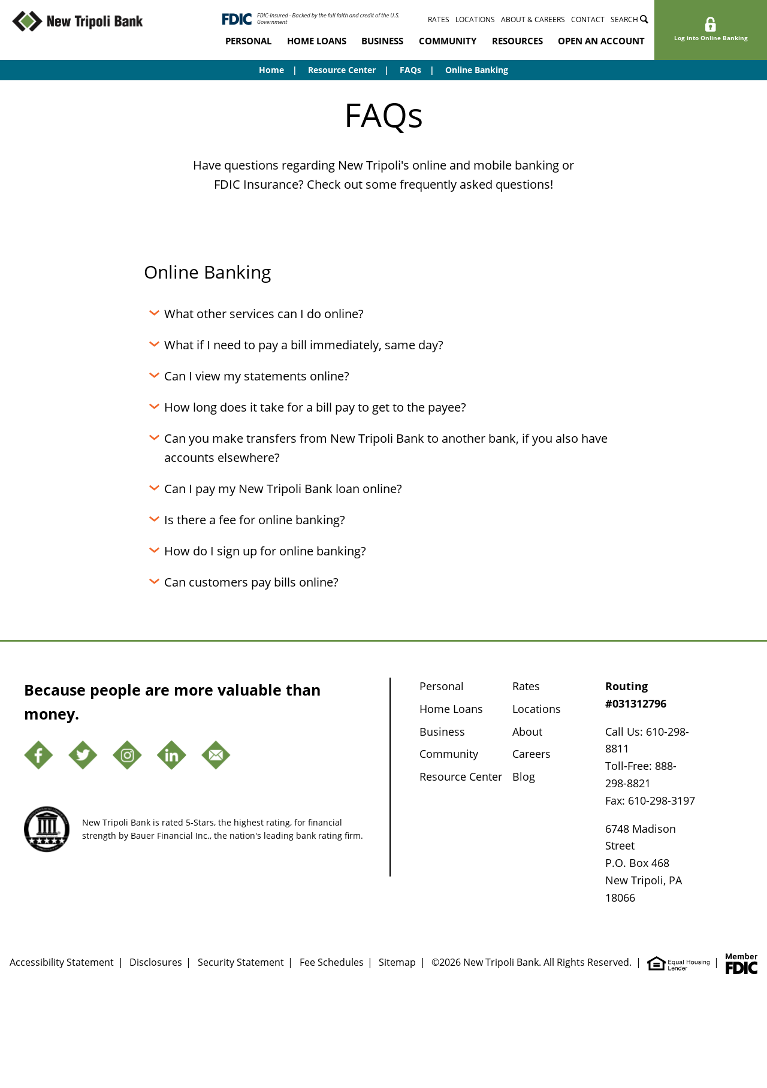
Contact (588, 19)
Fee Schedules (332, 962)
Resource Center (342, 69)
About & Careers (533, 19)
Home (271, 69)
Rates (438, 19)
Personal (248, 41)
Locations (475, 19)
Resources (517, 41)
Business (382, 41)
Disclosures (155, 962)
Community (447, 41)
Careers (531, 754)
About (527, 731)
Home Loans (316, 41)
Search (629, 19)
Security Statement (241, 962)
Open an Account (601, 41)
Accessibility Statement (62, 962)
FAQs (410, 69)
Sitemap (397, 962)
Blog (523, 776)
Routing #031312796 (635, 695)
